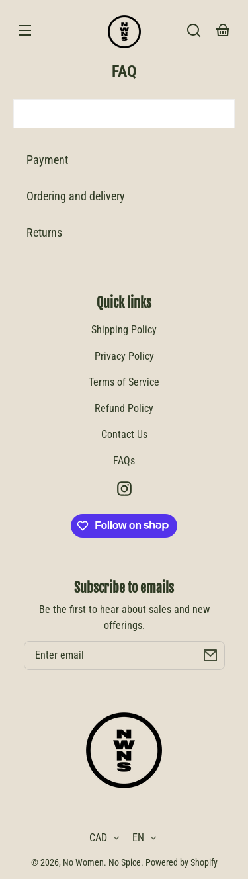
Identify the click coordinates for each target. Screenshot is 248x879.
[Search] (193, 30)
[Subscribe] (210, 655)
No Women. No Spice (102, 862)
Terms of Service (124, 382)
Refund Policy (124, 408)
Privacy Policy (124, 356)
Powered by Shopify (181, 862)
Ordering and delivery (75, 196)
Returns (44, 232)
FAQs (124, 460)
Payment (47, 160)
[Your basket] (222, 30)
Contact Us (124, 434)
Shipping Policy (124, 329)
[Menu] (25, 30)
